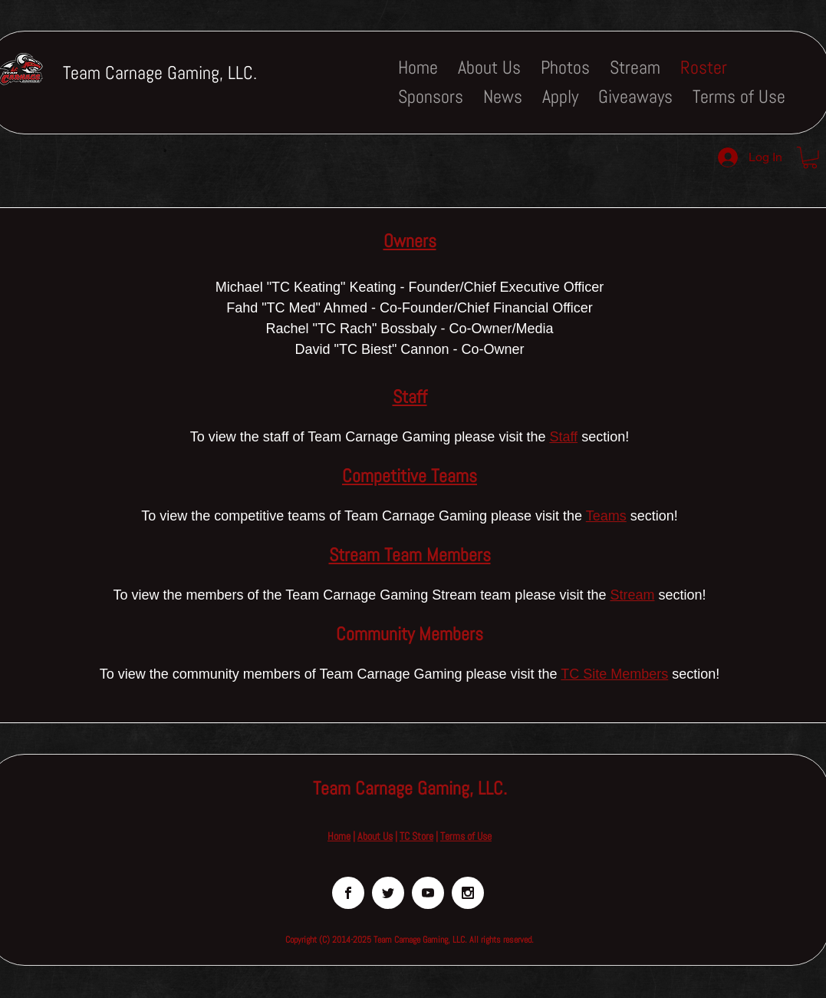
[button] (810, 158)
